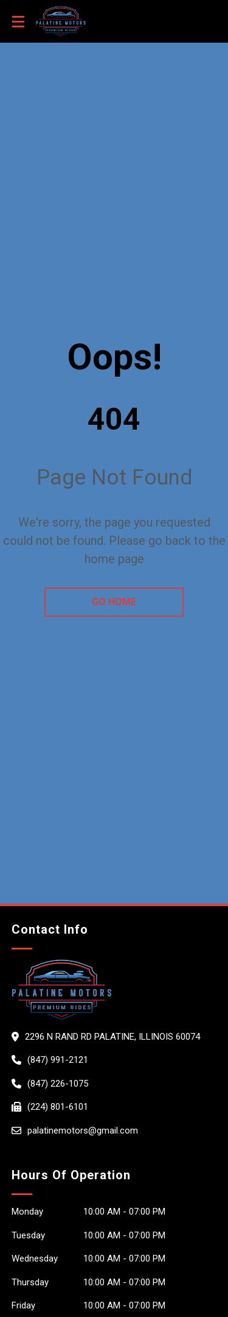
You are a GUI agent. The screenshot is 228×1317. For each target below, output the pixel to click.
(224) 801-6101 (57, 1106)
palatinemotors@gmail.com (82, 1130)
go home (114, 602)
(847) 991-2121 (57, 1059)
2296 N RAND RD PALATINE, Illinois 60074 (112, 1036)
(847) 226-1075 (57, 1083)
